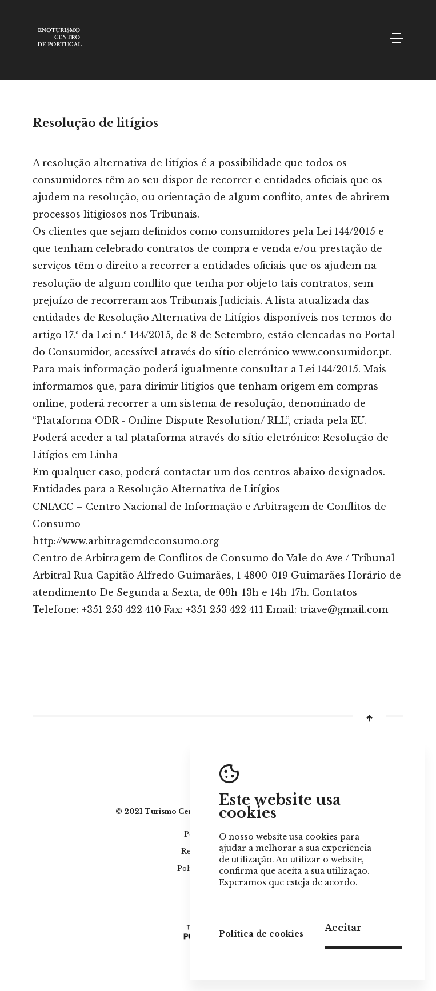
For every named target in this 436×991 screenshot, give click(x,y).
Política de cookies (261, 934)
